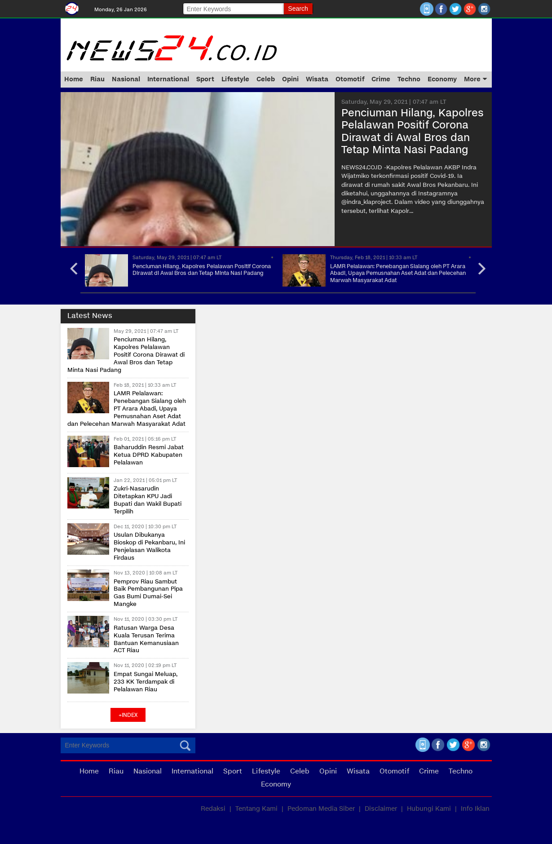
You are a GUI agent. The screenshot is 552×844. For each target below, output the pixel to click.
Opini (290, 79)
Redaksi (213, 808)
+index (128, 715)
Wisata (317, 79)
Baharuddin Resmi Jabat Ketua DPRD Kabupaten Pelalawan (149, 455)
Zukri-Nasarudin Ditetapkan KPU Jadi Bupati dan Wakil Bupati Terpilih (147, 500)
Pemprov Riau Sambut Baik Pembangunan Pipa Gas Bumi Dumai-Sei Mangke (148, 593)
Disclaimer (381, 808)
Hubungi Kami (429, 808)
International (168, 79)
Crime (380, 79)
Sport (205, 79)
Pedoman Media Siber (321, 808)
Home (73, 79)
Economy (442, 79)
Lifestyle (235, 79)
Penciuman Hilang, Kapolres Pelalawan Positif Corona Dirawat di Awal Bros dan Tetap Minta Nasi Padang (201, 269)
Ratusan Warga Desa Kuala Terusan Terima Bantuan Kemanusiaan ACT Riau (146, 639)
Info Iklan (475, 808)
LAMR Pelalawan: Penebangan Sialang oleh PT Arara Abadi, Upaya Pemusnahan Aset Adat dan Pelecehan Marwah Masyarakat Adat (398, 273)
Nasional (126, 79)
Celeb (265, 79)
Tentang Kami (256, 808)
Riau (97, 79)
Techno (408, 79)
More (475, 79)
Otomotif (350, 79)
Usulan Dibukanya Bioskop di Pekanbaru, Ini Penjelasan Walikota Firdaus (149, 546)
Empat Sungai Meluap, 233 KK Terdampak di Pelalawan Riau (145, 682)
